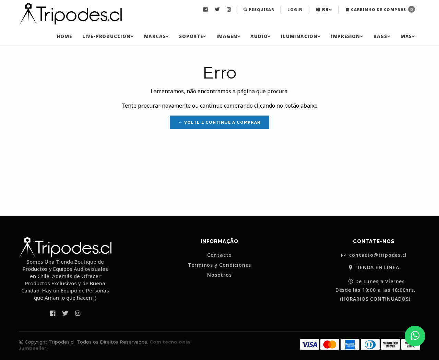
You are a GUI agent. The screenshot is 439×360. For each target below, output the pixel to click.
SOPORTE (192, 36)
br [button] (324, 10)
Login (294, 9)
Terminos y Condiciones (219, 265)
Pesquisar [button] (259, 9)
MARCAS (156, 36)
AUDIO (260, 36)
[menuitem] (206, 9)
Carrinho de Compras (380, 9)
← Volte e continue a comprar (219, 122)
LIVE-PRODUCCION (108, 36)
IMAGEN (228, 36)
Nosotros (219, 275)
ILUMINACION (301, 36)
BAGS (381, 36)
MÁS (408, 36)
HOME (64, 36)
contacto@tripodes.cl (374, 255)
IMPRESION (347, 36)
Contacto (219, 255)
